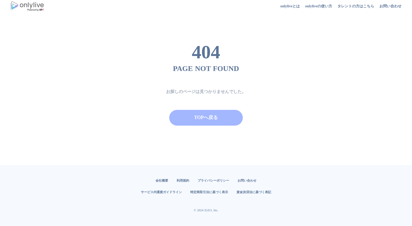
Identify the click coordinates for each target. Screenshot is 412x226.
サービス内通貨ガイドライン (161, 192)
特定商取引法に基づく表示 (209, 192)
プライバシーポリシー (213, 180)
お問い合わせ (247, 180)
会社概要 (162, 180)
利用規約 (183, 180)
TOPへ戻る (206, 117)
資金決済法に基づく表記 (253, 192)
